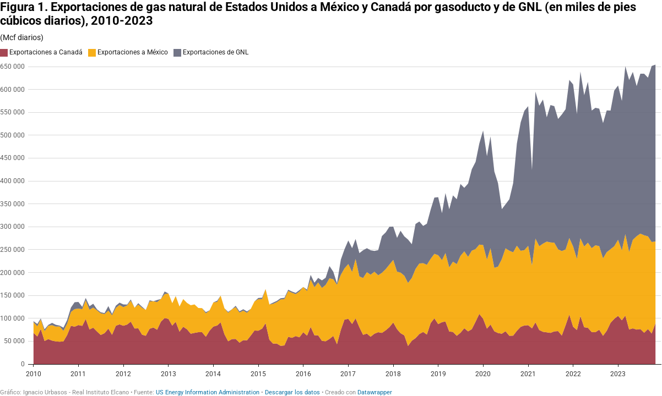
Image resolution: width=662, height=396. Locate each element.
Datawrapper (374, 392)
